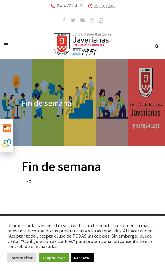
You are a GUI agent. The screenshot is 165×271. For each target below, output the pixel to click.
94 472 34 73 (70, 6)
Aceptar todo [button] (54, 258)
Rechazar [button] (82, 258)
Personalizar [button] (22, 258)
